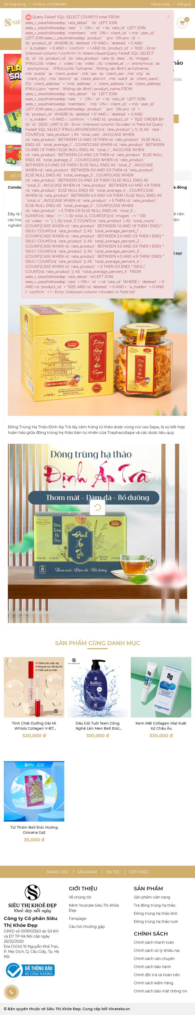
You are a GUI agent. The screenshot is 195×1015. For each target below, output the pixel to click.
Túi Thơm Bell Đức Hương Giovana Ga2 (34, 830)
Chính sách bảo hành (152, 966)
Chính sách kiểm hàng (153, 983)
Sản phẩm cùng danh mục (97, 643)
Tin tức (113, 872)
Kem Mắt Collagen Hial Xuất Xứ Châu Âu (161, 726)
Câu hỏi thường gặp (87, 926)
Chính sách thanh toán (154, 942)
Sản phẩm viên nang (152, 897)
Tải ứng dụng (15, 4)
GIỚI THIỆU (83, 889)
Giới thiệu (139, 872)
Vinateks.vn (119, 1009)
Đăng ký (184, 4)
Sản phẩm (87, 872)
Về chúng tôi (80, 897)
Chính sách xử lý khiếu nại (157, 950)
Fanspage (77, 918)
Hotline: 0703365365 (50, 4)
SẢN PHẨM (148, 889)
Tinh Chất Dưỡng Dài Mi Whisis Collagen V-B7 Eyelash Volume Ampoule (34, 728)
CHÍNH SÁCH (151, 934)
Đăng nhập (160, 4)
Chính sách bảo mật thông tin (160, 991)
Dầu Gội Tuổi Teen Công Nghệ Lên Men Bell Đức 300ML (98, 728)
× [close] (168, 16)
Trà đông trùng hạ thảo (154, 905)
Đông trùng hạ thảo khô (155, 913)
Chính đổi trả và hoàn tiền (157, 975)
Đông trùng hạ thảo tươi (156, 921)
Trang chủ (57, 872)
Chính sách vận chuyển (154, 958)
